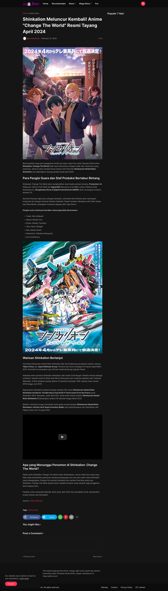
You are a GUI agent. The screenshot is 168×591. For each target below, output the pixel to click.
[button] (143, 4)
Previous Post (29, 556)
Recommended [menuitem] (58, 3)
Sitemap (104, 587)
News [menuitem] (71, 3)
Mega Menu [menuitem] (84, 3)
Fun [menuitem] (96, 3)
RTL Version (140, 587)
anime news (34, 13)
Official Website (36, 501)
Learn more (24, 578)
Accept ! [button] (11, 584)
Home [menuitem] (45, 3)
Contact (114, 587)
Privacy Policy (126, 587)
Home (25, 13)
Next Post (97, 556)
